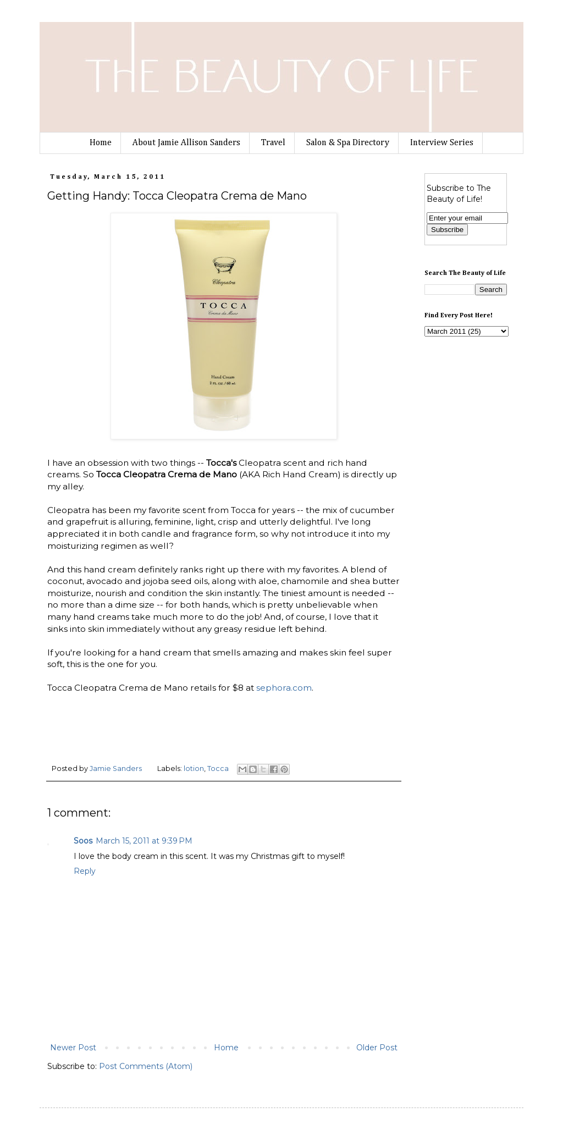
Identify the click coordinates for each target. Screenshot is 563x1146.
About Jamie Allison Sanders (186, 143)
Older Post (377, 1048)
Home (101, 143)
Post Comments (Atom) (145, 1066)
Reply (85, 871)
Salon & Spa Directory (347, 143)
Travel (273, 143)
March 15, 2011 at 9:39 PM (144, 841)
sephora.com (284, 687)
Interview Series (441, 143)
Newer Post (73, 1048)
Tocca (218, 768)
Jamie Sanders (116, 768)
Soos (83, 841)
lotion (194, 768)
